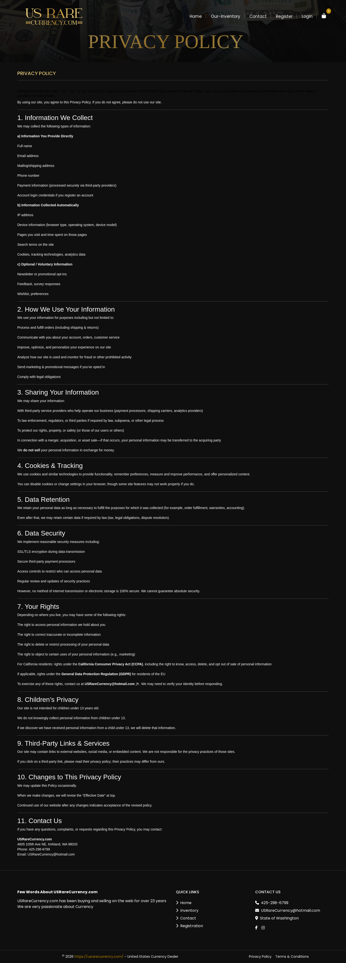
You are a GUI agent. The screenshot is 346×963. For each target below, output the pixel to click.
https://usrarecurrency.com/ (99, 956)
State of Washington (279, 918)
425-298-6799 (274, 903)
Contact (188, 918)
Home (186, 903)
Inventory (189, 910)
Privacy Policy (260, 956)
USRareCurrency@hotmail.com (112, 684)
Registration (191, 926)
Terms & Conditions (292, 956)
